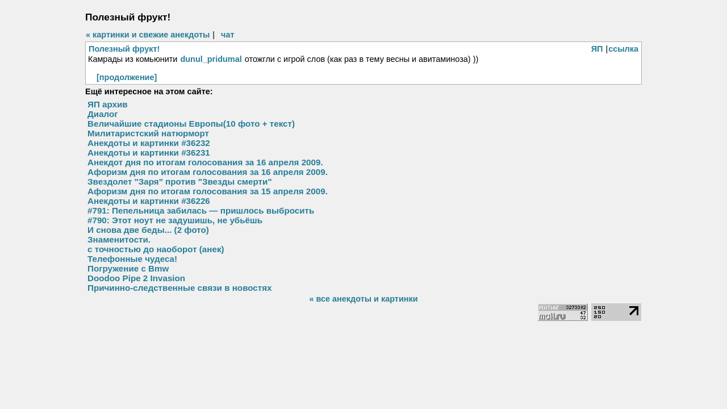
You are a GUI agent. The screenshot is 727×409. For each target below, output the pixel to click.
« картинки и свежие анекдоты (148, 34)
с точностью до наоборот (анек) (155, 249)
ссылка (623, 48)
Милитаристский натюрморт (148, 133)
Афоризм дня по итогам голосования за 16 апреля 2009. (207, 172)
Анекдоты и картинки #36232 (148, 143)
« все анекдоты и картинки (363, 298)
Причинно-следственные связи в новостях (179, 288)
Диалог (102, 114)
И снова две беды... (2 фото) (148, 230)
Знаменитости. (119, 239)
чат (227, 34)
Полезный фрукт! (124, 48)
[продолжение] (127, 77)
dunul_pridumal (210, 59)
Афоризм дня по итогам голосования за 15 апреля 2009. (207, 191)
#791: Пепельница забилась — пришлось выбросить (200, 210)
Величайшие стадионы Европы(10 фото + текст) (191, 123)
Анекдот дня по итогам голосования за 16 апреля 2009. (205, 162)
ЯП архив (107, 104)
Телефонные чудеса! (132, 259)
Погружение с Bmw (128, 268)
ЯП (597, 48)
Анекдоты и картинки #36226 (148, 201)
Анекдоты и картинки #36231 (148, 152)
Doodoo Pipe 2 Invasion (136, 278)
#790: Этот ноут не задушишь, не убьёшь (174, 220)
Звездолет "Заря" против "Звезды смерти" (179, 181)
